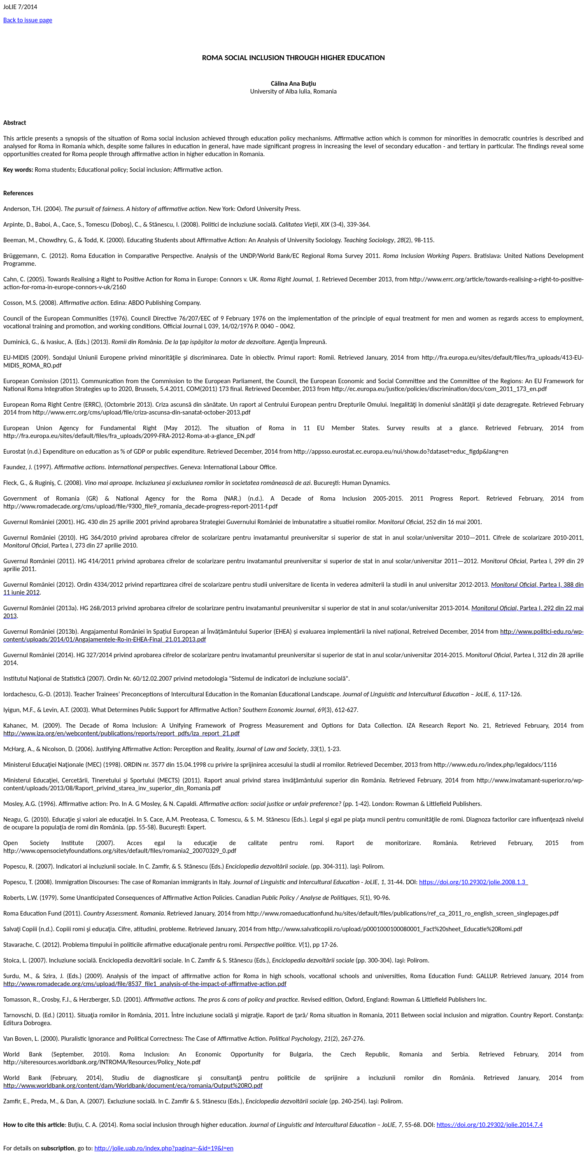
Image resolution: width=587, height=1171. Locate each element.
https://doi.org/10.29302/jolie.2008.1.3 (472, 882)
